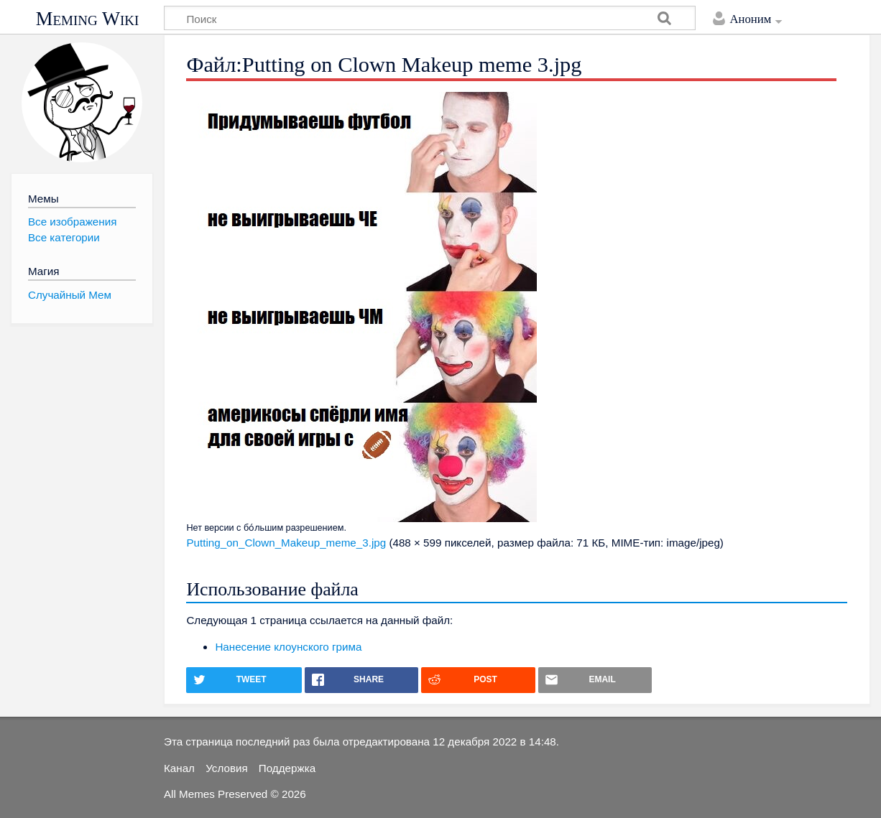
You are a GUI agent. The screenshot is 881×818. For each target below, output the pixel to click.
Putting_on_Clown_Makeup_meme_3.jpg (286, 542)
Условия (226, 768)
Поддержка (287, 768)
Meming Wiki (87, 18)
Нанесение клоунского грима (288, 647)
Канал (179, 768)
